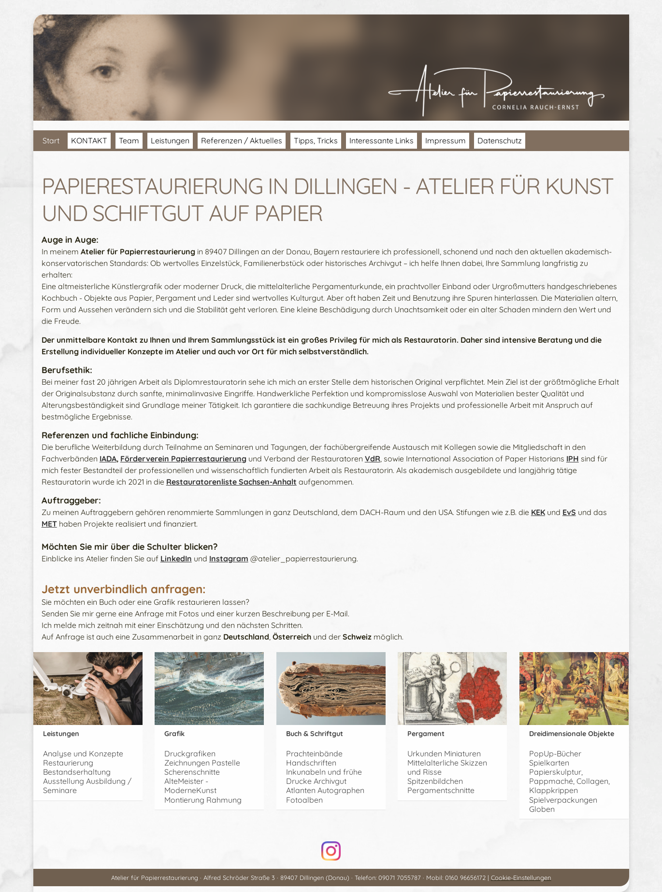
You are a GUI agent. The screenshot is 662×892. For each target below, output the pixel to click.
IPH (572, 458)
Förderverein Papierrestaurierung (183, 458)
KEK (538, 512)
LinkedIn (176, 558)
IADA (108, 458)
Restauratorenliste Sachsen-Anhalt (231, 482)
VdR (372, 458)
